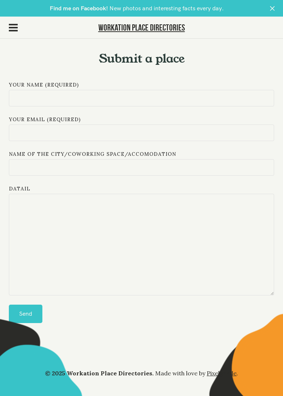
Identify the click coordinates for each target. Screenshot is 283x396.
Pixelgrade (222, 373)
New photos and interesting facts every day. (137, 8)
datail (141, 241)
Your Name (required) (141, 93)
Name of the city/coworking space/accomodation (141, 163)
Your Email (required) (141, 128)
